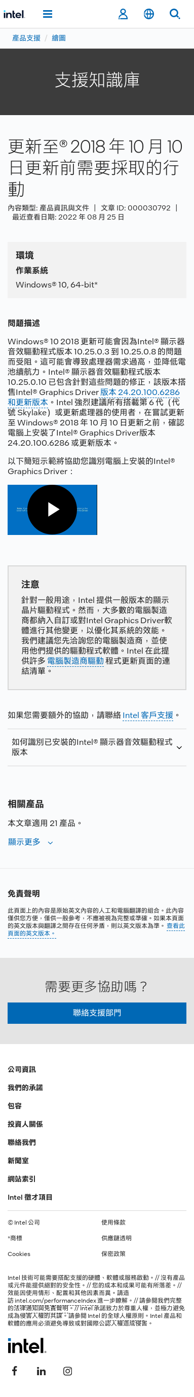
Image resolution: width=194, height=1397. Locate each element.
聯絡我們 (22, 1142)
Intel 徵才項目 (30, 1197)
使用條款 (113, 1223)
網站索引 (22, 1179)
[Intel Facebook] (15, 1370)
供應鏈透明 (116, 1238)
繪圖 (59, 38)
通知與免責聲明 (47, 1308)
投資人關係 (25, 1124)
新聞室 (18, 1160)
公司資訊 (22, 1069)
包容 (15, 1106)
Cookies (19, 1254)
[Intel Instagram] (67, 1370)
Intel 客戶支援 (148, 715)
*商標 (15, 1238)
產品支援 (26, 38)
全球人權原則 (125, 1316)
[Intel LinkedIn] (41, 1370)
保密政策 (113, 1254)
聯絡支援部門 (97, 1013)
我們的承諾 (25, 1087)
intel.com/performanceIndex (55, 1301)
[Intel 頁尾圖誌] (27, 1345)
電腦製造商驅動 (75, 661)
